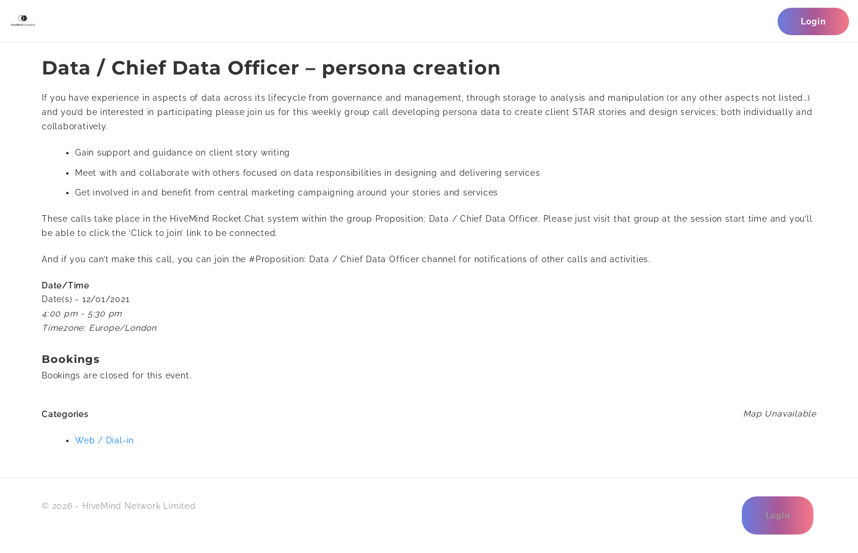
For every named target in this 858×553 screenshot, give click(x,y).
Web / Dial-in (104, 440)
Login (813, 21)
